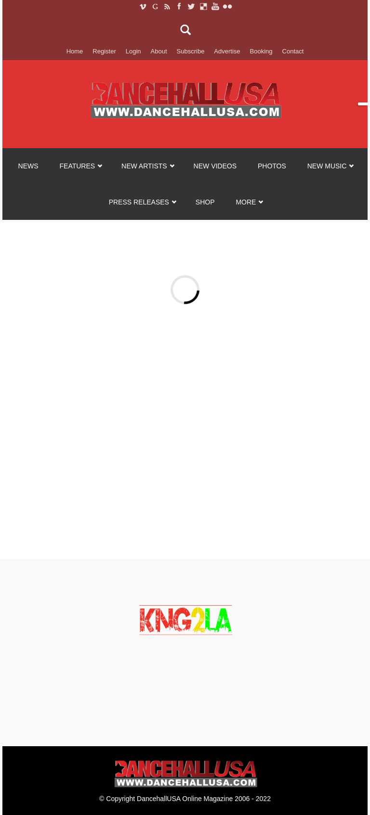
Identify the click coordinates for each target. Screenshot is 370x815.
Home (74, 51)
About (159, 51)
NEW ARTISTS (144, 166)
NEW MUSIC (327, 166)
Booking (261, 51)
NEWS (28, 166)
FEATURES (77, 166)
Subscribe (191, 51)
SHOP (205, 202)
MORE (246, 202)
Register (104, 51)
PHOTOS (272, 166)
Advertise (227, 51)
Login (133, 51)
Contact (293, 51)
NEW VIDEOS (215, 166)
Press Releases (139, 202)
